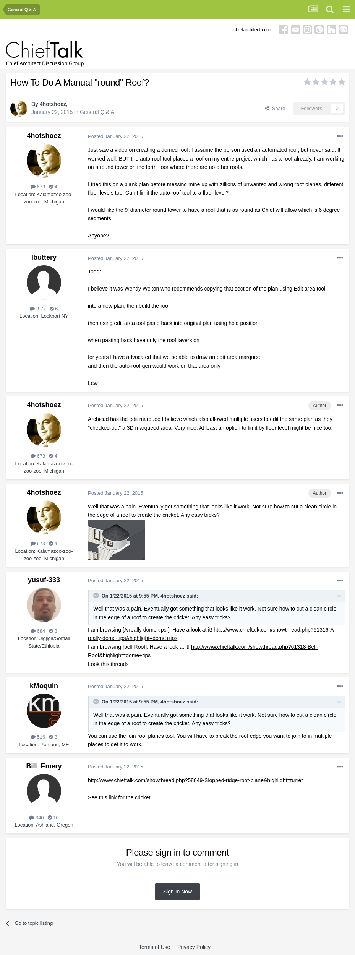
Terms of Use (154, 947)
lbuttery (44, 257)
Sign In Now (177, 891)
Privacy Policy (194, 947)
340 (36, 817)
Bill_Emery (44, 766)
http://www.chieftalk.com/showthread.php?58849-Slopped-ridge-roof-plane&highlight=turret (195, 780)
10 (53, 817)
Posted (115, 136)
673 (38, 187)
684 (38, 631)
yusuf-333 (44, 580)
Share (275, 108)
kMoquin (44, 686)
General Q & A (97, 112)
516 (38, 737)
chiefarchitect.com (252, 29)
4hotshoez (53, 104)
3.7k (37, 309)
